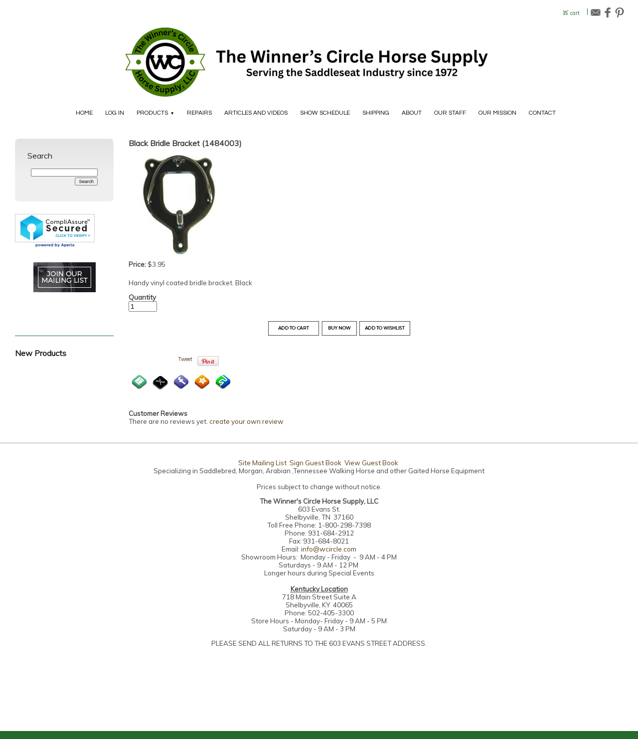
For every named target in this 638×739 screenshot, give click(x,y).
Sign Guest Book (315, 463)
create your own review (246, 421)
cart (575, 13)
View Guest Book (371, 463)
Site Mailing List (262, 463)
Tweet (185, 359)
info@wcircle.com (328, 549)
